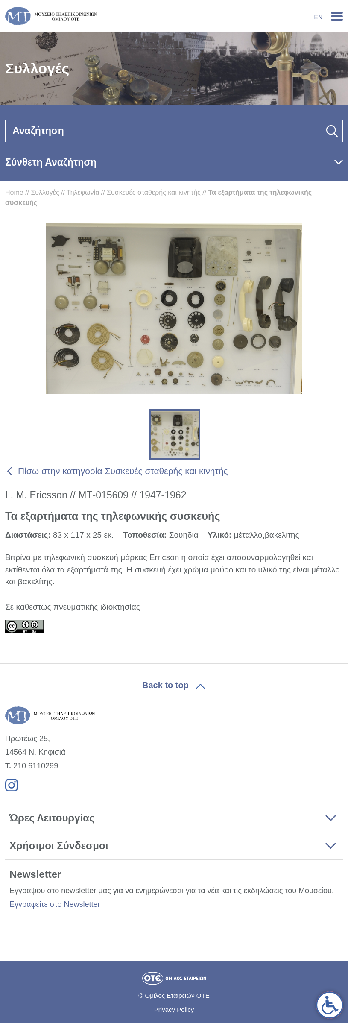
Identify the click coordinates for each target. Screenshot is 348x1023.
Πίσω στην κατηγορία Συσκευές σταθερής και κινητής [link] (123, 471)
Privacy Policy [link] (174, 1009)
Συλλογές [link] (45, 192)
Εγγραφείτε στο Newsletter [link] (54, 904)
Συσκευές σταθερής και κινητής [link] (154, 192)
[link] (329, 1005)
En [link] (318, 17)
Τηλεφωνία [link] (83, 192)
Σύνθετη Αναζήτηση (51, 162)
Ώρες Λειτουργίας (51, 818)
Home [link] (14, 192)
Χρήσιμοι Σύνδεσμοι (58, 845)
